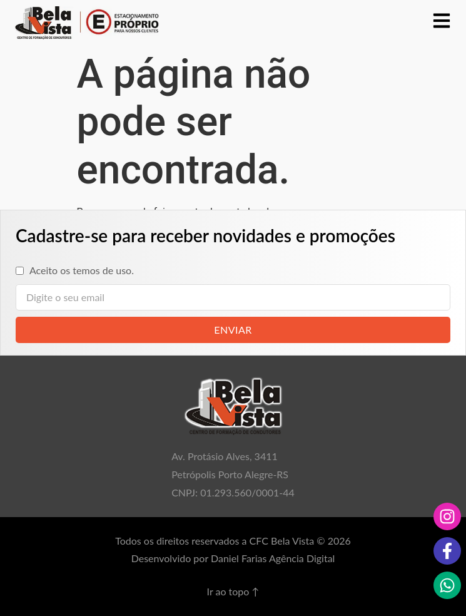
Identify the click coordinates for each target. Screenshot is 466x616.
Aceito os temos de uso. (81, 270)
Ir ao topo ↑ (233, 591)
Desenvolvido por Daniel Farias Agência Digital (233, 558)
